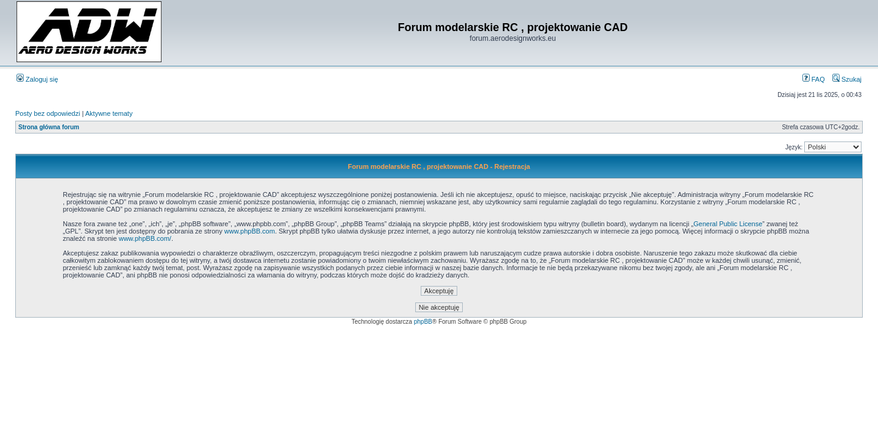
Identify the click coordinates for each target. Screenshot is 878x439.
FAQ (813, 79)
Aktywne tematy (109, 113)
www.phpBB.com (249, 231)
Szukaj (847, 79)
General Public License (727, 223)
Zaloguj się (37, 79)
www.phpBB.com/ (145, 238)
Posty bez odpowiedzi (47, 113)
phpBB (423, 321)
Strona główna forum (48, 127)
